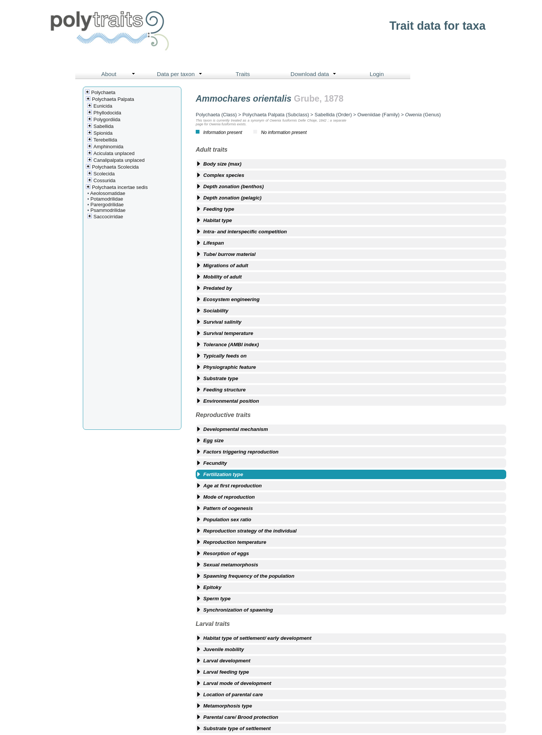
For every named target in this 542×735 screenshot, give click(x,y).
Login (377, 74)
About (120, 74)
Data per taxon (181, 74)
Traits (243, 74)
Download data (315, 74)
